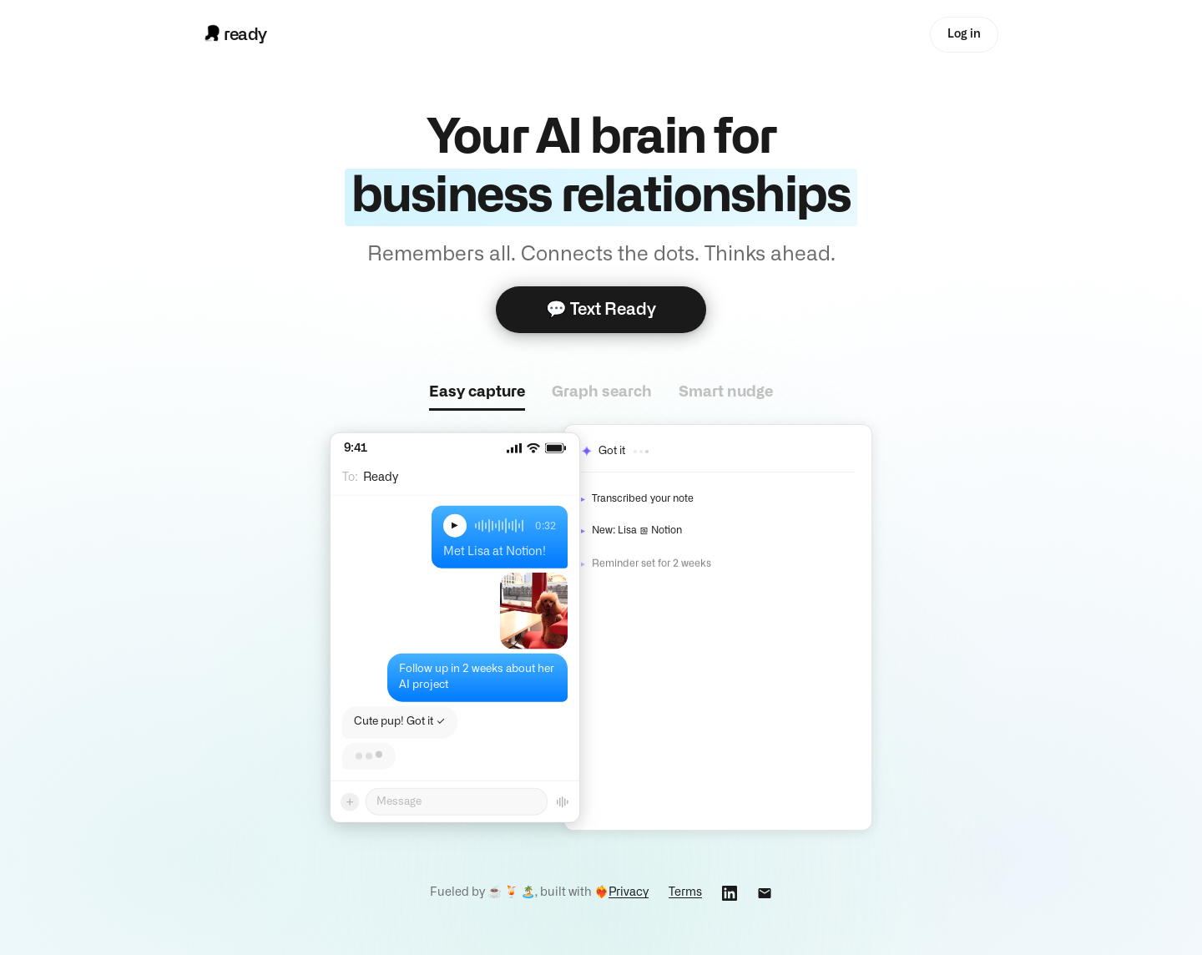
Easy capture (477, 392)
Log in (964, 34)
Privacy (629, 892)
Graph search (602, 392)
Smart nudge (726, 392)
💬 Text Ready (601, 309)
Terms (685, 892)
